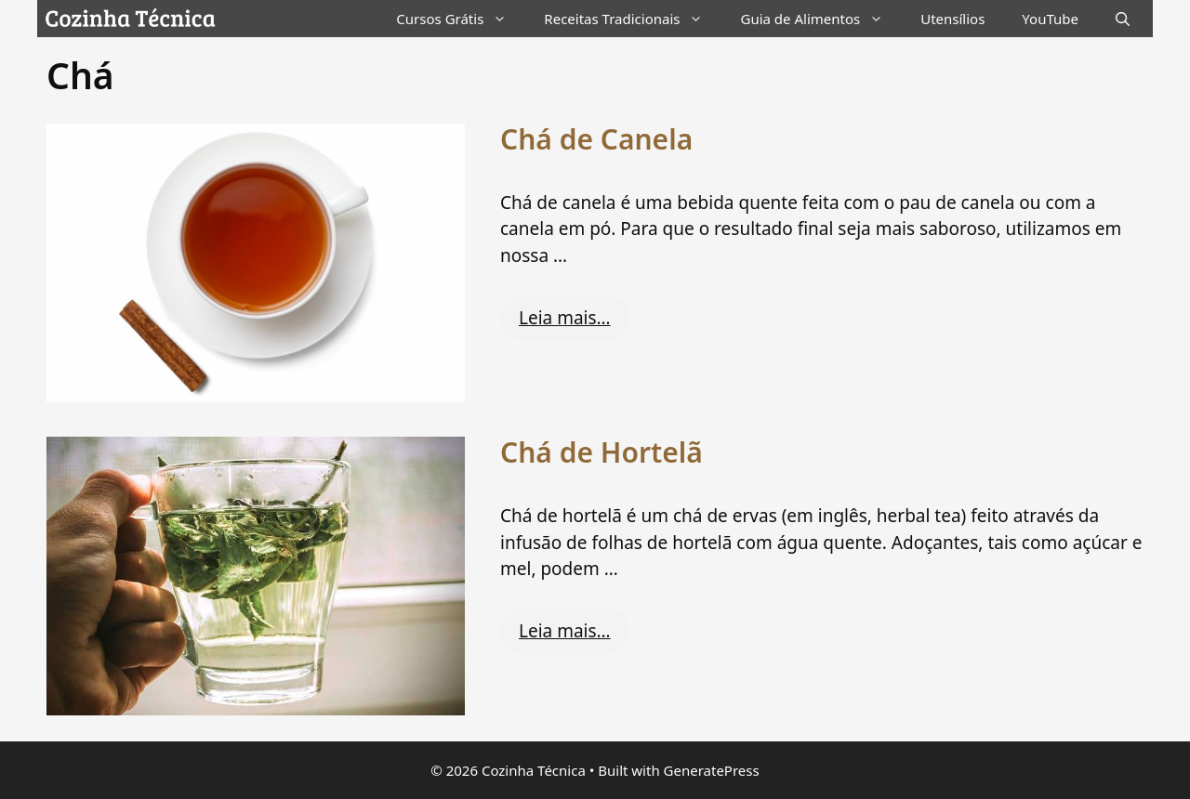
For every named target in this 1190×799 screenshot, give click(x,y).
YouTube (1050, 18)
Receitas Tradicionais (632, 18)
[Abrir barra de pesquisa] (1122, 18)
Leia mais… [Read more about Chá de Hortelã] (565, 631)
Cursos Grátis (460, 18)
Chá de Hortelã (601, 452)
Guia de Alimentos (821, 18)
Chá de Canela (596, 139)
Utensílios (952, 18)
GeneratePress (712, 770)
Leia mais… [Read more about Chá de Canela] (565, 318)
